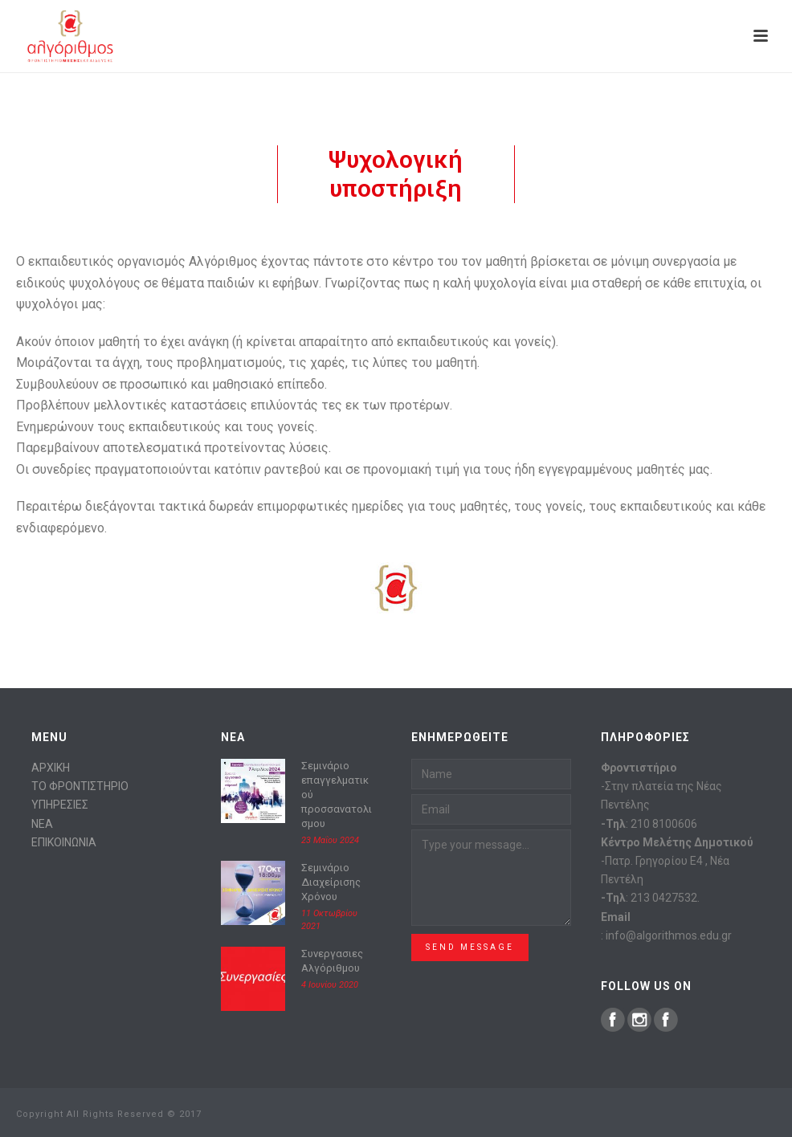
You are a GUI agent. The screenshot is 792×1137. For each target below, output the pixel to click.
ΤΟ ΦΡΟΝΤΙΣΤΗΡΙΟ (80, 786)
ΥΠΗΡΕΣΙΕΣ (59, 804)
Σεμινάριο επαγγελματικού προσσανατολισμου (336, 794)
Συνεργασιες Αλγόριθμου (332, 961)
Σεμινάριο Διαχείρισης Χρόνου (331, 882)
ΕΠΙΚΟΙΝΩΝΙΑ (63, 842)
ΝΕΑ (42, 823)
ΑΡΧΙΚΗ (50, 767)
